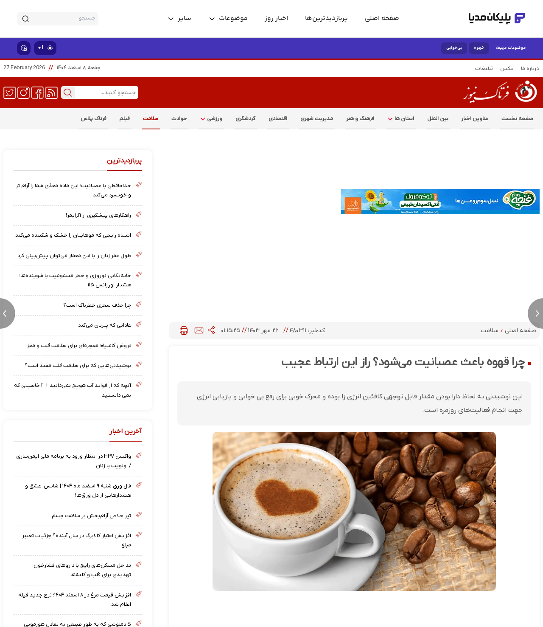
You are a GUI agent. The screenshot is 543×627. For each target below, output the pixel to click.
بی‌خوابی (454, 48)
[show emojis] (24, 48)
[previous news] (7, 313)
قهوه (479, 48)
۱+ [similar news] (45, 47)
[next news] (535, 313)
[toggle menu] (228, 19)
